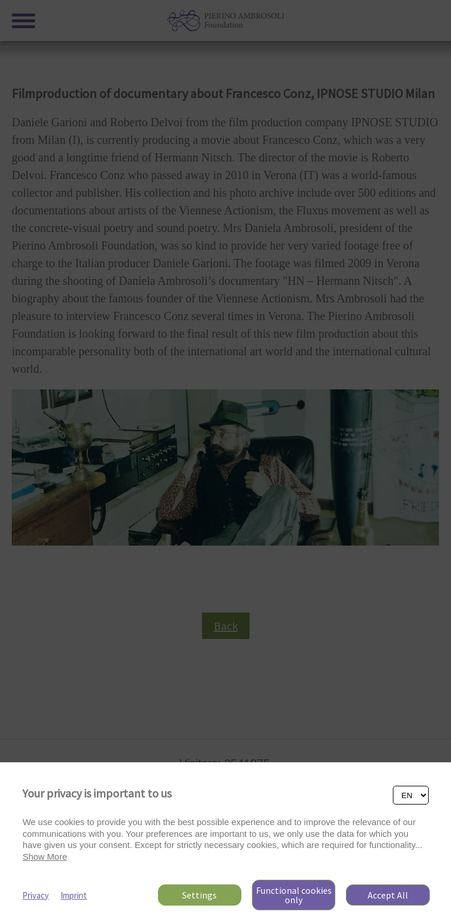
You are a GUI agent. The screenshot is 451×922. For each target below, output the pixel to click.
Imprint (73, 895)
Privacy (35, 895)
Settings (199, 895)
